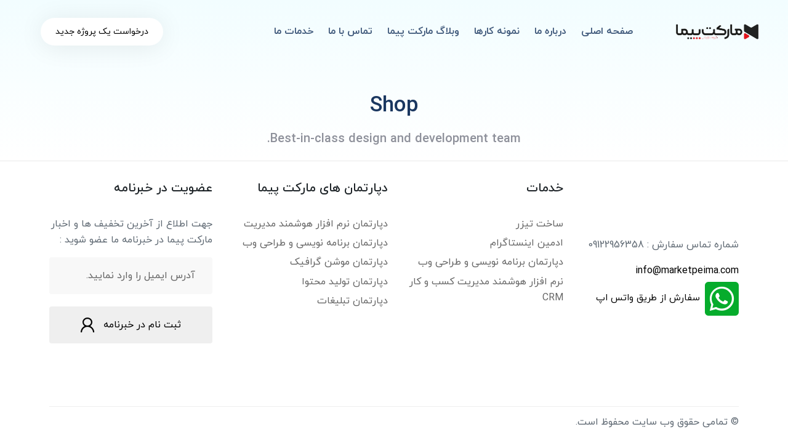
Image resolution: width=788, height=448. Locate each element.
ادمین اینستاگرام (526, 243)
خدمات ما (293, 31)
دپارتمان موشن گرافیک (339, 262)
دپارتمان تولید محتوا (345, 282)
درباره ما (550, 31)
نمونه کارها (497, 31)
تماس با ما (350, 31)
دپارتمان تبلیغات (352, 301)
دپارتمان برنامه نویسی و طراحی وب (490, 262)
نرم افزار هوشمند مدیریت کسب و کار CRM (486, 290)
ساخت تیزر (539, 224)
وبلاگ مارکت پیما (423, 31)
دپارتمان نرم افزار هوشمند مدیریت (316, 224)
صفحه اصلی (607, 31)
